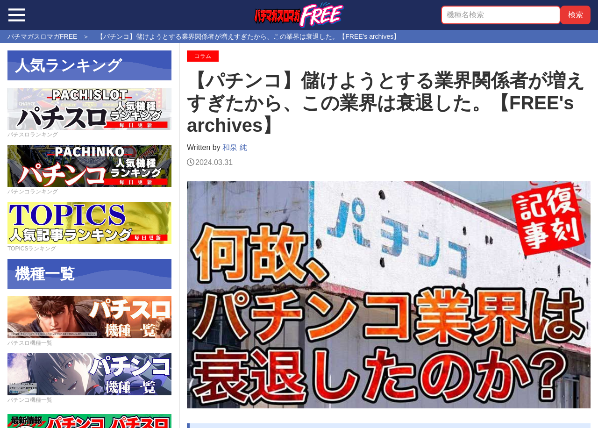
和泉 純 (234, 147)
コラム (202, 56)
